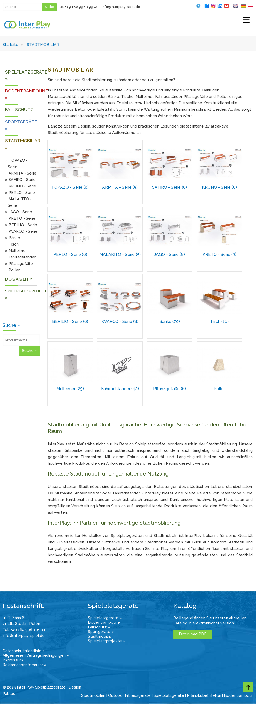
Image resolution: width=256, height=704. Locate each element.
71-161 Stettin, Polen (21, 623)
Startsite (10, 44)
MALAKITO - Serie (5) (120, 254)
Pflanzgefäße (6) (169, 388)
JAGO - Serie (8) (169, 254)
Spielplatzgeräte (169, 695)
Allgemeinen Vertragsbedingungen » (36, 655)
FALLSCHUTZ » (21, 109)
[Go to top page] (248, 687)
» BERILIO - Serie (21, 225)
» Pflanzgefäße (19, 263)
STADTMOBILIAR (43, 44)
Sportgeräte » (101, 631)
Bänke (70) (169, 321)
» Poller (12, 270)
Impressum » (14, 660)
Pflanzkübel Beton (204, 695)
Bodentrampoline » (105, 622)
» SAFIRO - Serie (20, 179)
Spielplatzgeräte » (105, 617)
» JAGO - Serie (18, 212)
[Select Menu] (246, 20)
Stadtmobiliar (93, 695)
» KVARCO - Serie (21, 231)
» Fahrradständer (20, 257)
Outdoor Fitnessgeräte (129, 695)
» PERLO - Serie (20, 192)
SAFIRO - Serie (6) (169, 187)
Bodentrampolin (238, 695)
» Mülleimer (16, 250)
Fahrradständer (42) (120, 388)
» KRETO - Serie (20, 218)
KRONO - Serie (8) (219, 187)
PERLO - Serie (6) (70, 254)
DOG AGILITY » (20, 279)
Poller (219, 388)
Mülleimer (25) (70, 388)
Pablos (9, 693)
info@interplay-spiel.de (121, 7)
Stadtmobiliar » (101, 636)
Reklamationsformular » (24, 664)
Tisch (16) (219, 321)
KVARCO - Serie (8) (119, 321)
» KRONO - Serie (20, 186)
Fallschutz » (99, 627)
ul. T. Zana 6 (13, 617)
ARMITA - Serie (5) (120, 187)
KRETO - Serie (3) (219, 254)
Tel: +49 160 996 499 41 (24, 629)
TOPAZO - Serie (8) (70, 187)
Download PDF (192, 634)
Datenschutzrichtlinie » (24, 650)
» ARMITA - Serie (20, 173)
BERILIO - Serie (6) (70, 321)
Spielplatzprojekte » (106, 641)
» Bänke (12, 237)
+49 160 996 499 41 (81, 7)
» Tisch (12, 244)
